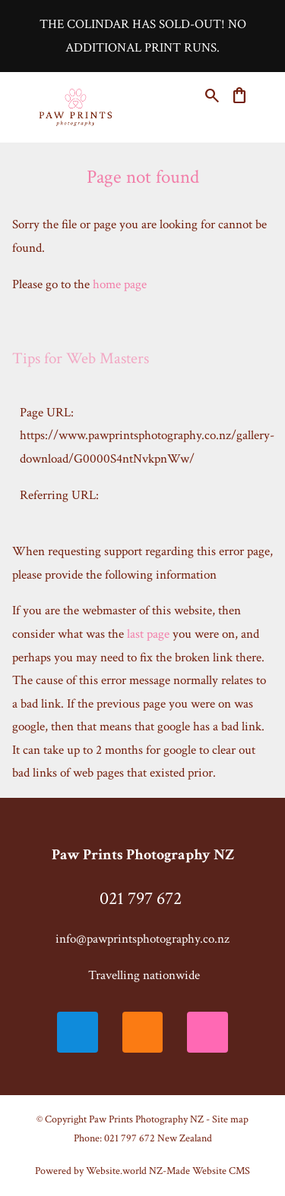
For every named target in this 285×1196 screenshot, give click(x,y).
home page (120, 284)
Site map (230, 1119)
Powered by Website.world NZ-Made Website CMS (142, 1171)
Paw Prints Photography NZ (146, 1119)
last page (148, 634)
